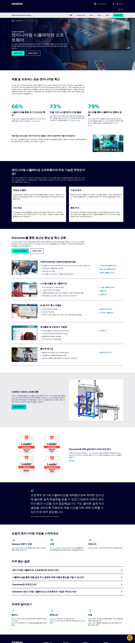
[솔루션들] (19, 21)
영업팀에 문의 (118, 15)
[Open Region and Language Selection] (100, 4)
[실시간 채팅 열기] (130, 638)
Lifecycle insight (75, 120)
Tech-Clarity (36, 121)
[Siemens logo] (17, 4)
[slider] (99, 150)
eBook (90, 619)
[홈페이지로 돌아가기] (13, 20)
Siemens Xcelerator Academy (58, 548)
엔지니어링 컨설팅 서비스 (20, 548)
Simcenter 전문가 (93, 548)
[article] (39, 195)
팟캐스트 (52, 619)
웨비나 (14, 619)
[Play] (95, 149)
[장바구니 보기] (113, 4)
